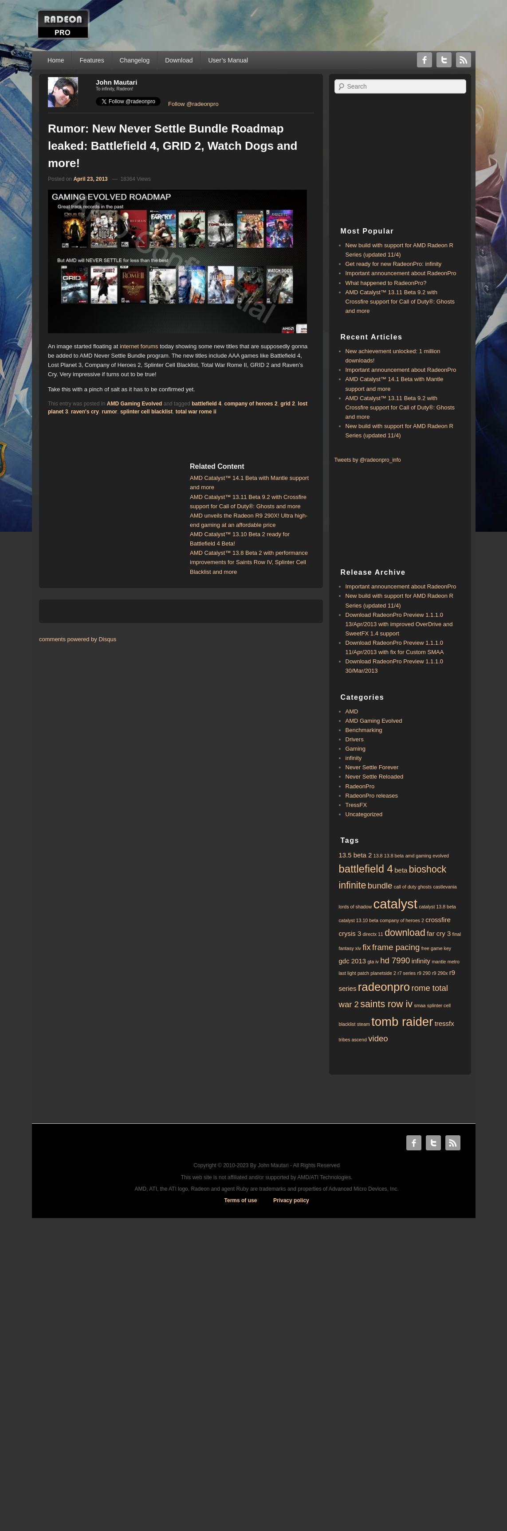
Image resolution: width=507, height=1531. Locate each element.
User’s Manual (228, 60)
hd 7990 (395, 960)
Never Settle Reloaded (375, 776)
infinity (354, 758)
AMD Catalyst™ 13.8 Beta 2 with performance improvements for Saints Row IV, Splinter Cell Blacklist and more (249, 562)
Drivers (355, 739)
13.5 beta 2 (355, 855)
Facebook (424, 59)
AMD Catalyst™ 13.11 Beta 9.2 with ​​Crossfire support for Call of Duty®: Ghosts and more (400, 301)
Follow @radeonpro (193, 104)
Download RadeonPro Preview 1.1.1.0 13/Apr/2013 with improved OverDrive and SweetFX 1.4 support (399, 624)
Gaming (356, 748)
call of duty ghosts (413, 886)
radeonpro (384, 987)
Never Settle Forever (372, 767)
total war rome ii (196, 412)
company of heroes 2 (251, 404)
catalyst (395, 903)
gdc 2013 (352, 961)
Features (91, 60)
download (405, 932)
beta (400, 870)
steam (363, 1024)
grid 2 (287, 404)
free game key (436, 948)
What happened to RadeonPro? (386, 283)
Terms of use (240, 1200)
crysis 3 (350, 933)
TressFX (356, 805)
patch (363, 973)
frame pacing (396, 947)
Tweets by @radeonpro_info (367, 460)
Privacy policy (291, 1200)
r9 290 (423, 973)
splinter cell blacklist (146, 412)
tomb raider (402, 1021)
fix (366, 947)
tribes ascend (353, 1039)
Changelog (135, 60)
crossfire (438, 919)
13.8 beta (394, 855)
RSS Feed (463, 59)
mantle (439, 961)
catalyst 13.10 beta (358, 920)
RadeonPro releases (372, 795)
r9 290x (440, 973)
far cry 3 (439, 933)
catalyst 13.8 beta (437, 906)
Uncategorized (364, 814)
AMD (352, 711)
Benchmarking (364, 730)
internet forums (139, 346)
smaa (419, 1005)
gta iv (372, 961)
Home (55, 60)
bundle (380, 885)
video (378, 1038)
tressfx (444, 1023)
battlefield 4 (206, 404)
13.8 (378, 855)
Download (179, 60)
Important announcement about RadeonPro (401, 273)
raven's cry (85, 412)
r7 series (406, 973)
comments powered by (77, 639)
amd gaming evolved (427, 855)
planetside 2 (383, 973)
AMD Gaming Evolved (134, 404)
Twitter (444, 59)
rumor (110, 412)
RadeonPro (360, 786)
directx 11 (373, 934)
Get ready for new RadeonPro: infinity (394, 264)
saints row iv (386, 1004)
